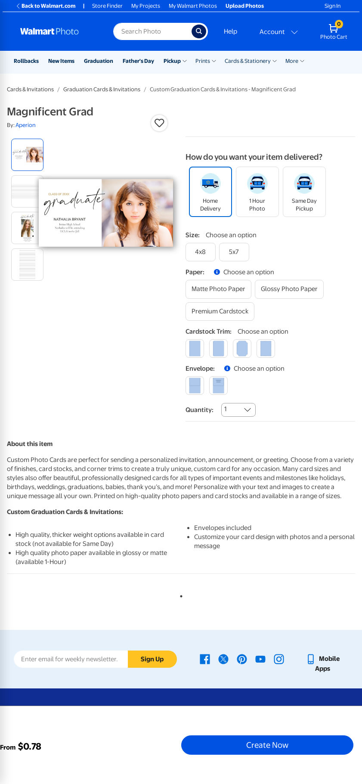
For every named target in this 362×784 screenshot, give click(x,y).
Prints (202, 61)
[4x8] (201, 252)
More (291, 61)
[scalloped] (266, 348)
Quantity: (199, 410)
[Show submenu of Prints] (214, 60)
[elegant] (242, 348)
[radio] (27, 155)
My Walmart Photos (193, 6)
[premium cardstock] (220, 311)
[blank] (195, 385)
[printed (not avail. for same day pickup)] (218, 385)
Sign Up (152, 659)
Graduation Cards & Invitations (101, 89)
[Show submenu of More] (302, 60)
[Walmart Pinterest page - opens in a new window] (242, 659)
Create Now (267, 745)
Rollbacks (26, 61)
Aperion (25, 125)
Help (230, 31)
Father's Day (138, 61)
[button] (159, 123)
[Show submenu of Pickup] (184, 60)
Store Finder (107, 6)
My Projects (145, 6)
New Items (61, 61)
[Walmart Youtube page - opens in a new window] (260, 659)
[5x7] (234, 252)
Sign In (332, 6)
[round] (218, 348)
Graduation (98, 61)
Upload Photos (245, 6)
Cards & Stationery (248, 61)
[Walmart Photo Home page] (57, 31)
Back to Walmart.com (45, 6)
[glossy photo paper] (289, 289)
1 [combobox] (225, 409)
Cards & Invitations (30, 89)
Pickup (172, 61)
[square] (195, 348)
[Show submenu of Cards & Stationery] (274, 60)
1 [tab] (179, 594)
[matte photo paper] (218, 289)
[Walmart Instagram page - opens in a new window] (279, 659)
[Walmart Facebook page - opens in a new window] (205, 659)
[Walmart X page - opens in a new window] (223, 659)
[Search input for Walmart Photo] (152, 31)
